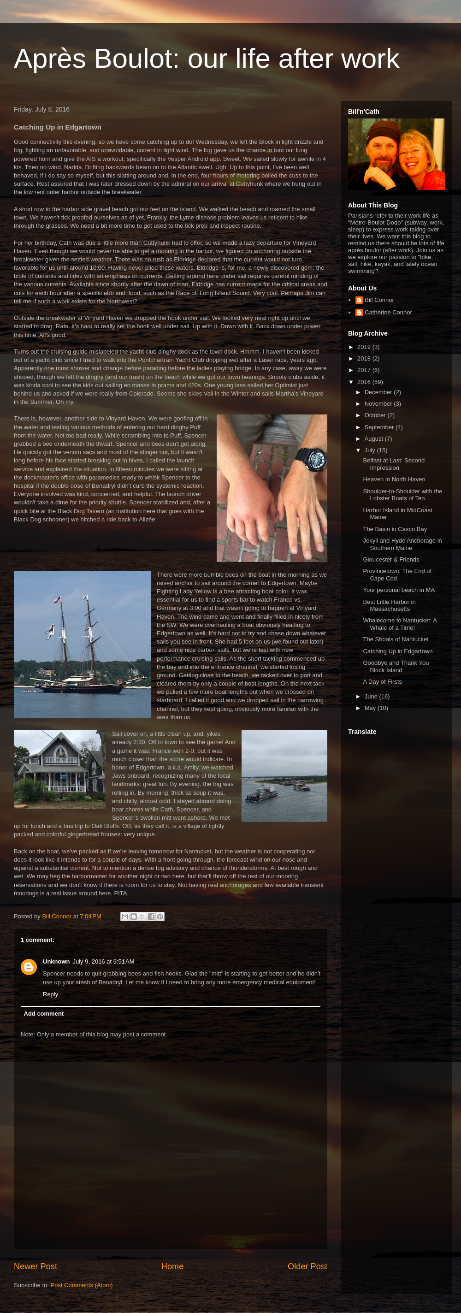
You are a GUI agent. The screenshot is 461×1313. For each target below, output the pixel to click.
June (372, 696)
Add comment (44, 1013)
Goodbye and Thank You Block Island (396, 666)
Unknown (56, 961)
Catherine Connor (388, 312)
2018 (364, 358)
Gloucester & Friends (391, 559)
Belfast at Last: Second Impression (394, 464)
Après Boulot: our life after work (207, 58)
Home (172, 1266)
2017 (364, 370)
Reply (50, 994)
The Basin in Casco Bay (395, 529)
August (375, 438)
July (371, 450)
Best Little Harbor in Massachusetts (389, 605)
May (371, 707)
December (379, 392)
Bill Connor (379, 299)
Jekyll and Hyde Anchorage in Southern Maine (402, 544)
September (380, 427)
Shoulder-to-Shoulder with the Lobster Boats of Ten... (402, 495)
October (376, 415)
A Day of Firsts (382, 681)
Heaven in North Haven (394, 479)
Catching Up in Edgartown (397, 651)
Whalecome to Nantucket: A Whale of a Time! (400, 624)
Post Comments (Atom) (82, 1285)
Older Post (307, 1266)
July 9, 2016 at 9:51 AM (104, 961)
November (379, 403)
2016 (364, 382)
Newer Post (35, 1266)
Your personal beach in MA (399, 589)
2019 (364, 346)
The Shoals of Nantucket (395, 639)
